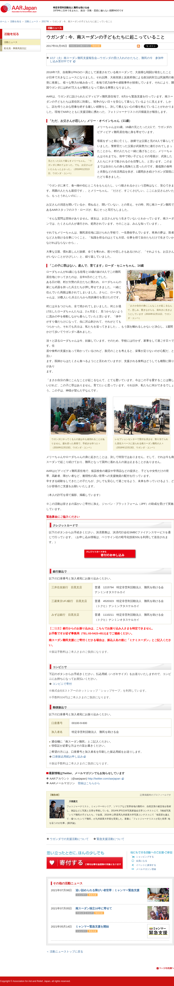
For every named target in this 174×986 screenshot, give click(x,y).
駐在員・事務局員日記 (15, 48)
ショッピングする (145, 856)
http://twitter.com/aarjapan (106, 778)
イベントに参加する (146, 865)
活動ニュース (31, 21)
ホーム (3, 21)
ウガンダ (74, 46)
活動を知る (15, 21)
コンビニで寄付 (62, 683)
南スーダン (85, 46)
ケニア (90, 913)
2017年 (45, 21)
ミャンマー (81, 895)
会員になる (141, 861)
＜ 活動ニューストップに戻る (64, 951)
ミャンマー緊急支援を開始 (92, 926)
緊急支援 (96, 46)
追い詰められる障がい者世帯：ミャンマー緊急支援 (107, 890)
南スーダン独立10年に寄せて (94, 908)
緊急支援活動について (110, 838)
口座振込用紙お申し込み (69, 756)
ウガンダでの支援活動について (69, 838)
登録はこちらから (89, 783)
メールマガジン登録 (146, 869)
